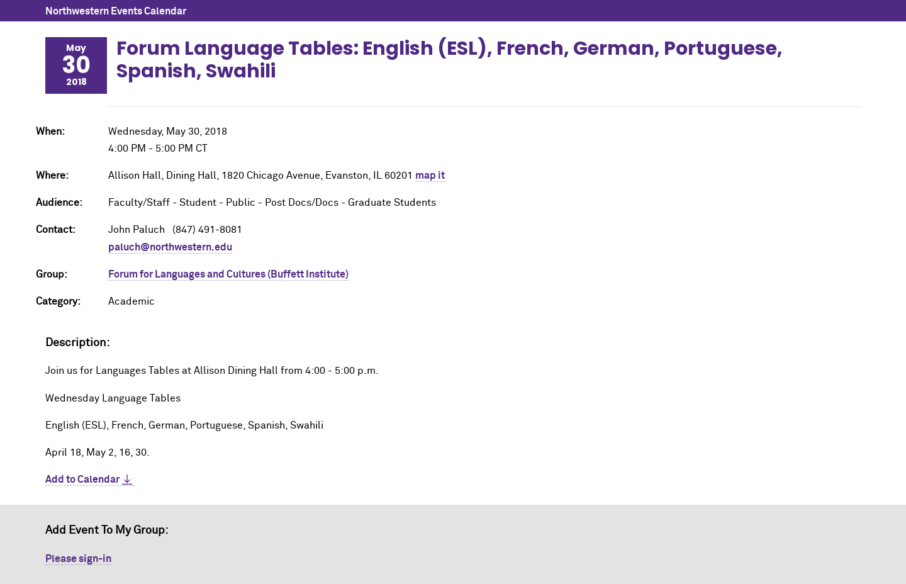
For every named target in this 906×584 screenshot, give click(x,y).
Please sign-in (78, 559)
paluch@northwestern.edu (170, 247)
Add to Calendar (82, 479)
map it (430, 176)
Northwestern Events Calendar (115, 11)
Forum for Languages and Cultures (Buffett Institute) (228, 274)
